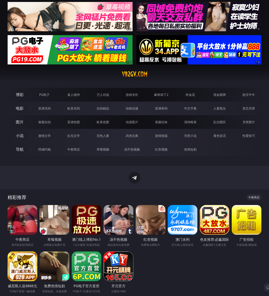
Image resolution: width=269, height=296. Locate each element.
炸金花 (190, 95)
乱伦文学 (73, 136)
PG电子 (44, 95)
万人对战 (103, 95)
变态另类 (248, 108)
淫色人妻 (103, 136)
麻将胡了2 (161, 95)
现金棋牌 (219, 95)
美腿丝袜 (161, 122)
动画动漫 (132, 108)
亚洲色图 (73, 122)
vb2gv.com (134, 74)
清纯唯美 (190, 122)
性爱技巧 (248, 136)
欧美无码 (73, 108)
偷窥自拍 (44, 122)
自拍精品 (103, 108)
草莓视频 (103, 149)
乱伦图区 (219, 122)
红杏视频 (161, 149)
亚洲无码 (44, 108)
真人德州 (73, 95)
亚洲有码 (161, 108)
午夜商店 (73, 149)
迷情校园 (161, 136)
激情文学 (44, 136)
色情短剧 (190, 149)
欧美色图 (103, 122)
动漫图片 (132, 122)
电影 (20, 108)
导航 (20, 149)
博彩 (20, 94)
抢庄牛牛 (248, 95)
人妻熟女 (219, 108)
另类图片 (248, 122)
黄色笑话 (219, 136)
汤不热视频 (132, 149)
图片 (20, 122)
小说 (20, 135)
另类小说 (190, 136)
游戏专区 (132, 95)
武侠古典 (132, 136)
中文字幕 (190, 108)
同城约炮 (44, 149)
